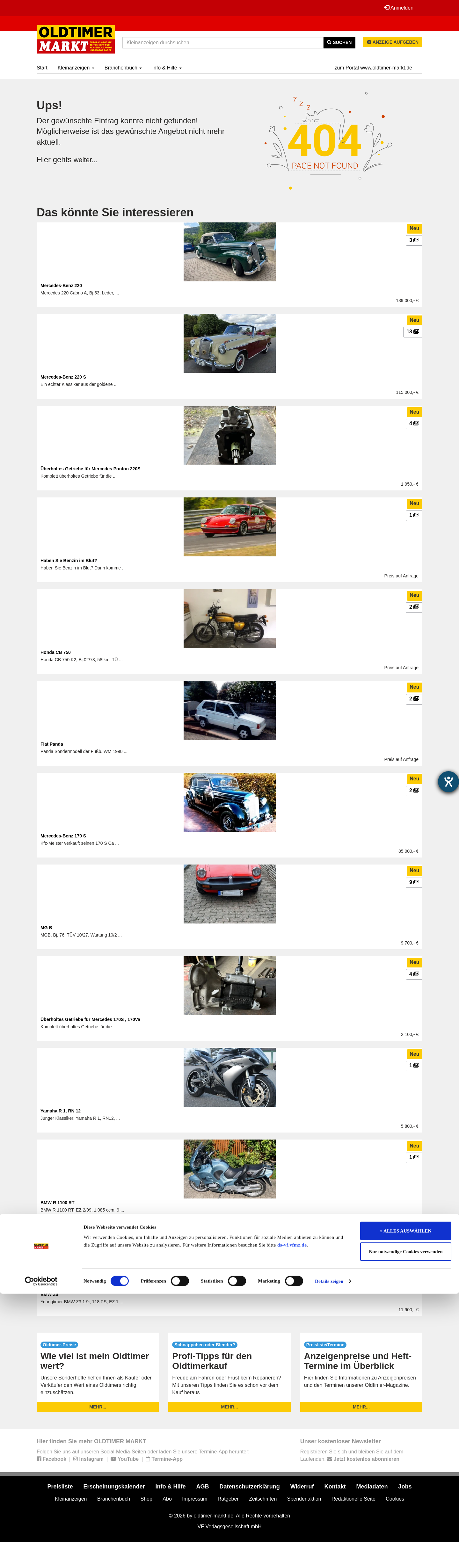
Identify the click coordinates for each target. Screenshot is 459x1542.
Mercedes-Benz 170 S (63, 835)
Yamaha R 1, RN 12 (60, 1110)
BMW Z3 (49, 1294)
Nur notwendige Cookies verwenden (406, 1500)
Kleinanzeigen (76, 67)
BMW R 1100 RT (57, 1202)
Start (42, 67)
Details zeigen (329, 1529)
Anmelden (398, 8)
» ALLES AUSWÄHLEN (406, 1479)
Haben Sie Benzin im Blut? (68, 560)
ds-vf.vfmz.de (292, 1493)
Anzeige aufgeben (393, 42)
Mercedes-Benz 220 (61, 285)
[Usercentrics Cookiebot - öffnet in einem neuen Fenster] (41, 1529)
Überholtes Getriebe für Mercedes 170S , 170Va (90, 1019)
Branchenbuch (123, 67)
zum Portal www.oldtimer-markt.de (373, 67)
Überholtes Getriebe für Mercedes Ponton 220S (90, 468)
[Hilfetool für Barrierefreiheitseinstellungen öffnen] (448, 781)
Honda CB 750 (55, 652)
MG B (46, 927)
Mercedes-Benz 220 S (63, 377)
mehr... (97, 1406)
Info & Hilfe (167, 67)
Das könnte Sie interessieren (115, 212)
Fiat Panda (51, 744)
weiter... (87, 159)
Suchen (339, 42)
